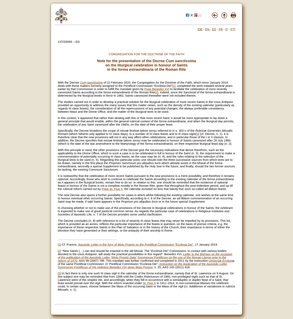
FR (221, 29)
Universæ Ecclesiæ (221, 260)
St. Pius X (149, 283)
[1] (173, 85)
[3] (197, 134)
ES (214, 29)
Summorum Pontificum (145, 257)
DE (200, 29)
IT (226, 29)
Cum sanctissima (91, 82)
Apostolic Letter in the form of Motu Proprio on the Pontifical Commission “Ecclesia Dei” (135, 244)
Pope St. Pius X (112, 189)
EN (207, 29)
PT (232, 29)
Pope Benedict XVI (156, 89)
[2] (156, 92)
